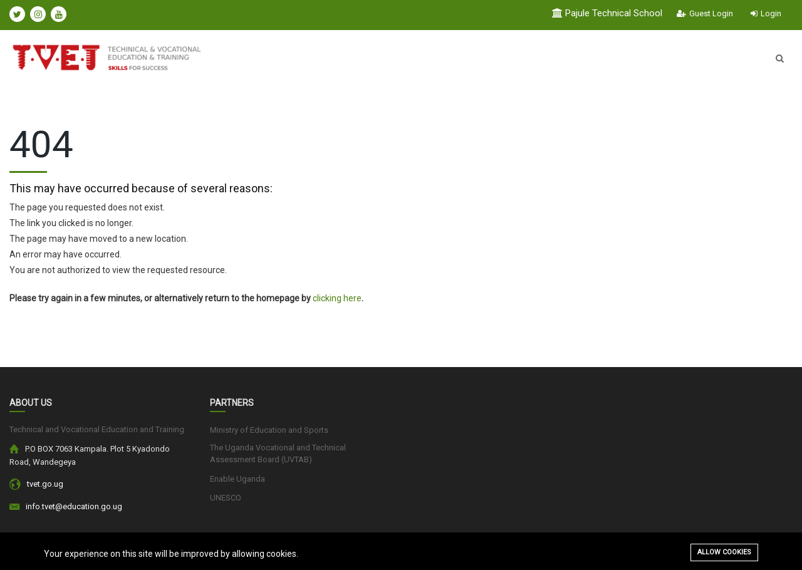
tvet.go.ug (45, 484)
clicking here (337, 298)
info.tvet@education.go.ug (74, 506)
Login (766, 13)
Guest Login (705, 13)
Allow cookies (724, 552)
